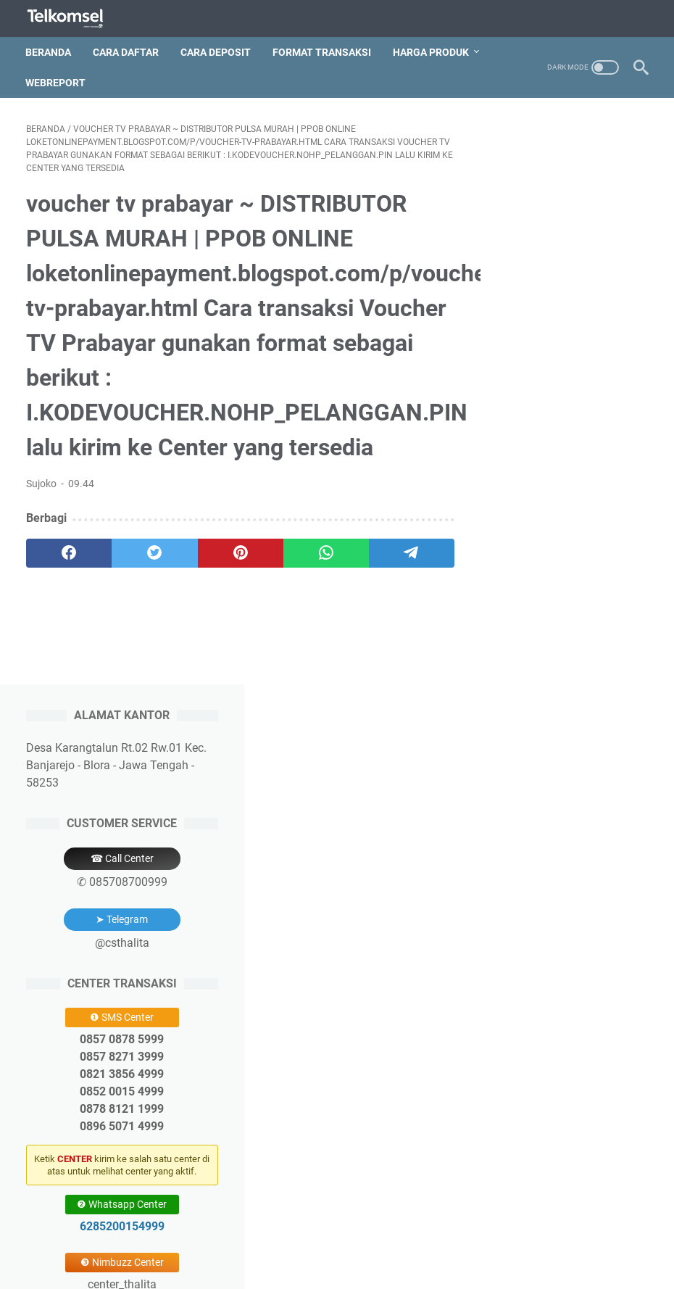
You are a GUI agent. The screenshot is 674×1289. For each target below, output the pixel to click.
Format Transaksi (322, 50)
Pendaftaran (260, 1237)
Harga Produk (432, 50)
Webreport (56, 80)
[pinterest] (232, 552)
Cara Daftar (126, 50)
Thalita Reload (370, 1266)
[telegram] (398, 552)
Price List (373, 1237)
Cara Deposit (216, 50)
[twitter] (150, 552)
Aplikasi (425, 1237)
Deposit (321, 1237)
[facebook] (67, 552)
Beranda (49, 50)
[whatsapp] (315, 552)
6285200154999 (569, 665)
